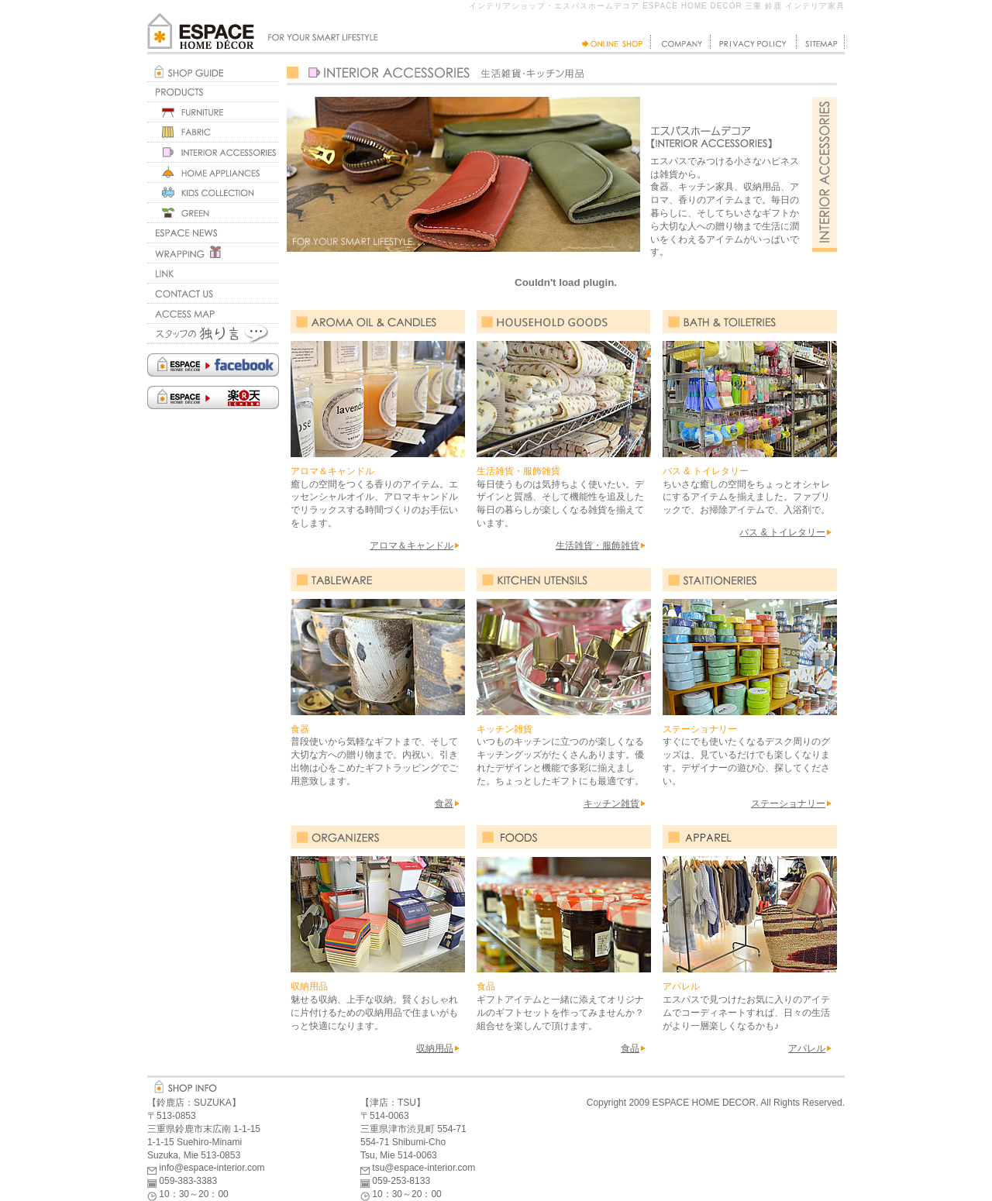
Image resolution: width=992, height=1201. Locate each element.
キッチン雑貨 (611, 803)
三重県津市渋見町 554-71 (413, 1129)
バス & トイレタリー (782, 532)
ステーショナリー (788, 803)
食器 (444, 803)
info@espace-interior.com (211, 1167)
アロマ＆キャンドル (411, 545)
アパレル (806, 1048)
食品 (630, 1048)
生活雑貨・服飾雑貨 (597, 545)
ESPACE (670, 1102)
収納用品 (434, 1048)
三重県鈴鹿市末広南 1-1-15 (203, 1129)
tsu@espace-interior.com (423, 1167)
